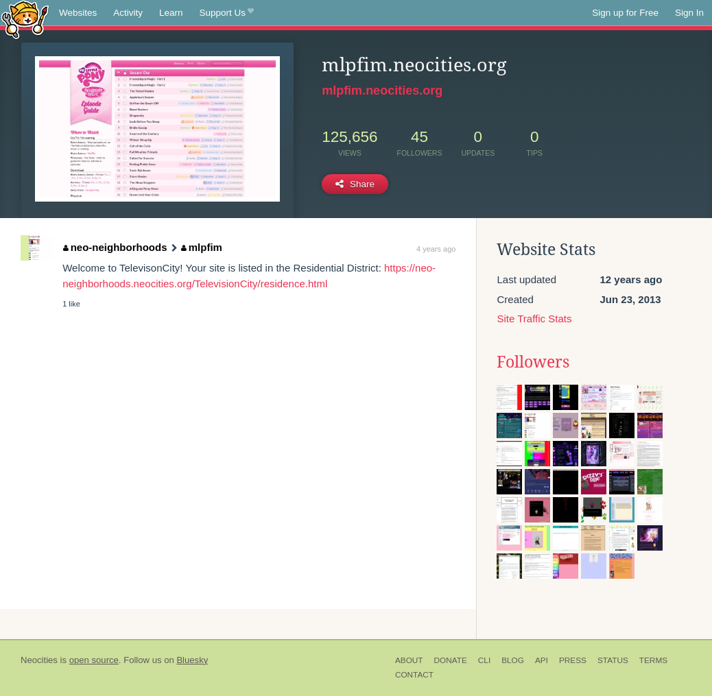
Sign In (689, 13)
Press (572, 660)
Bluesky (192, 660)
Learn (171, 13)
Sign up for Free (625, 13)
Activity (128, 13)
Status (612, 660)
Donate (450, 660)
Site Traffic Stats (534, 318)
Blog (512, 660)
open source (94, 660)
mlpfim (201, 247)
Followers (533, 362)
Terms (653, 660)
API (541, 660)
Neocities (39, 660)
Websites (78, 13)
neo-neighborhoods (115, 247)
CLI (484, 660)
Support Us (227, 13)
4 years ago (435, 249)
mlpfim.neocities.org (382, 90)
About (409, 660)
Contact (414, 675)
